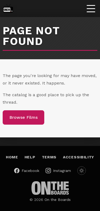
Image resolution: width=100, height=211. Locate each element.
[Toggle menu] (91, 8)
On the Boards (58, 199)
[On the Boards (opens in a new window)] (50, 188)
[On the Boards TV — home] (8, 8)
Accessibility (78, 157)
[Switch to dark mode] (81, 170)
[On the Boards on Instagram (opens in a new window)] (58, 171)
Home (12, 157)
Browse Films (23, 117)
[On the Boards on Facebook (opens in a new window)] (26, 171)
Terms (49, 157)
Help (30, 157)
